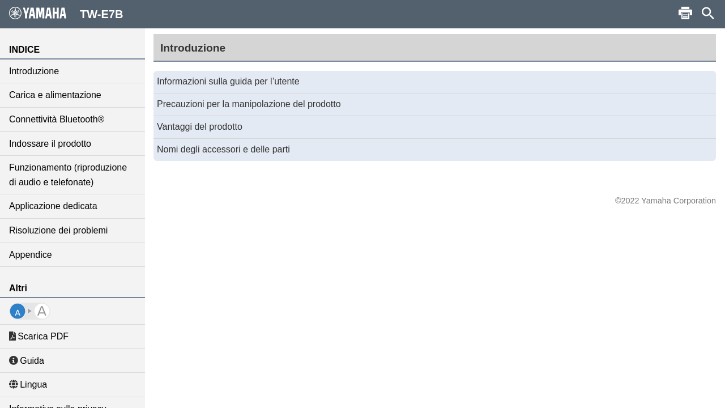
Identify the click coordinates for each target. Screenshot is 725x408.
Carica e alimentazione (55, 95)
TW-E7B (66, 13)
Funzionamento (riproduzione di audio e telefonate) (68, 175)
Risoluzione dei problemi (58, 230)
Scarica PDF (39, 336)
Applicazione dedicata (53, 206)
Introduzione (34, 71)
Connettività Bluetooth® (56, 119)
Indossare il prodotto (50, 143)
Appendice (30, 255)
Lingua (28, 384)
